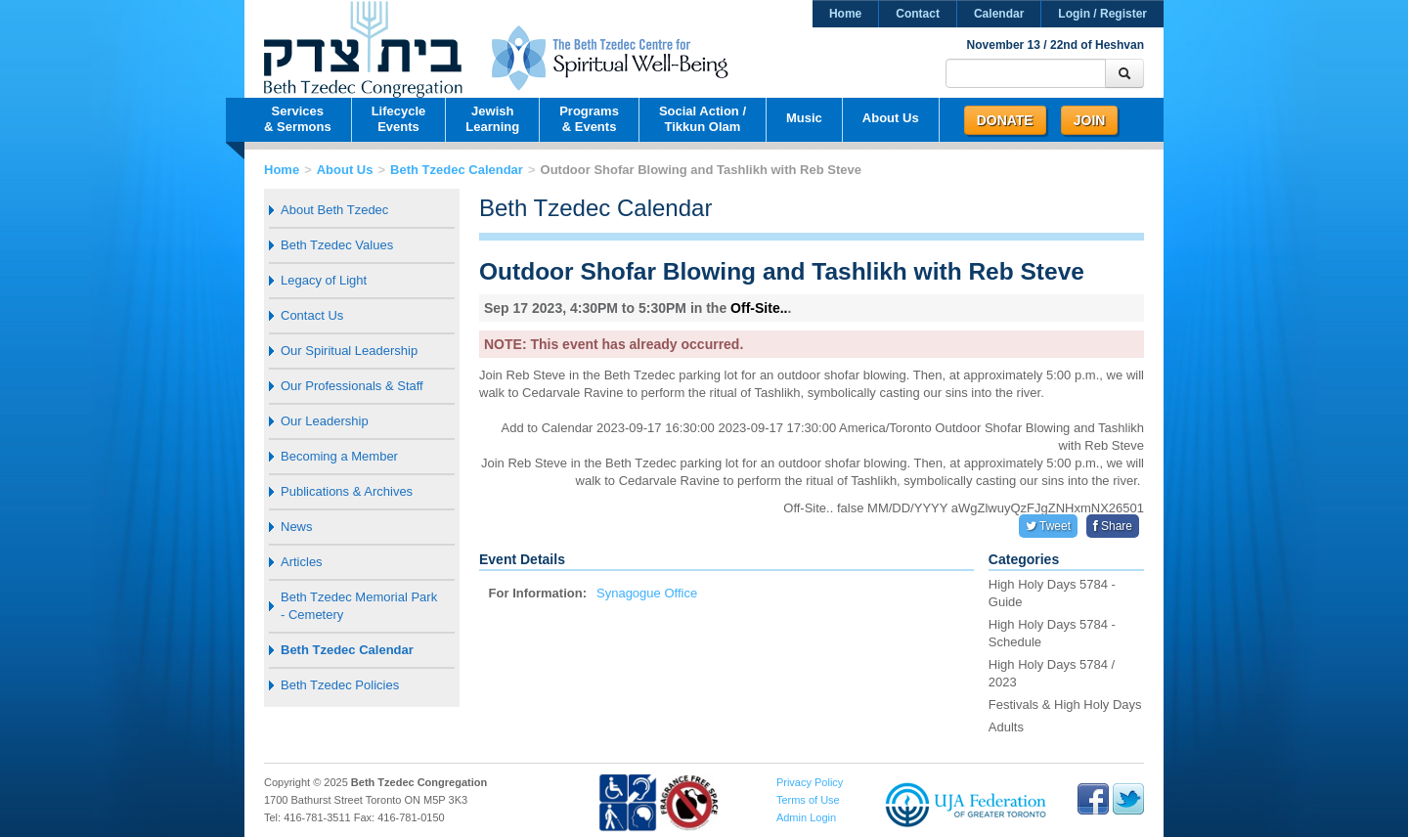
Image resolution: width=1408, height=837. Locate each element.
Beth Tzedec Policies (340, 685)
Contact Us (312, 315)
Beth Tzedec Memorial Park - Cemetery (359, 606)
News (297, 526)
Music (804, 117)
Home (845, 14)
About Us (890, 117)
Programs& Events (589, 119)
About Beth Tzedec (334, 209)
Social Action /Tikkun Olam (702, 119)
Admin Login (806, 817)
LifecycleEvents (399, 119)
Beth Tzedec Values (337, 245)
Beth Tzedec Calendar (456, 169)
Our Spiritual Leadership (349, 350)
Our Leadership (325, 421)
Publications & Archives (347, 491)
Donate (1005, 120)
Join (1090, 120)
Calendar (999, 14)
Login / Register (1102, 14)
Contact (918, 14)
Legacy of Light (324, 280)
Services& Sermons (297, 119)
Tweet (1048, 526)
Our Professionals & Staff (352, 385)
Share (1112, 526)
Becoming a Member (339, 456)
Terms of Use (808, 800)
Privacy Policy (809, 782)
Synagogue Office (646, 593)
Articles (302, 561)
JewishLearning (492, 119)
